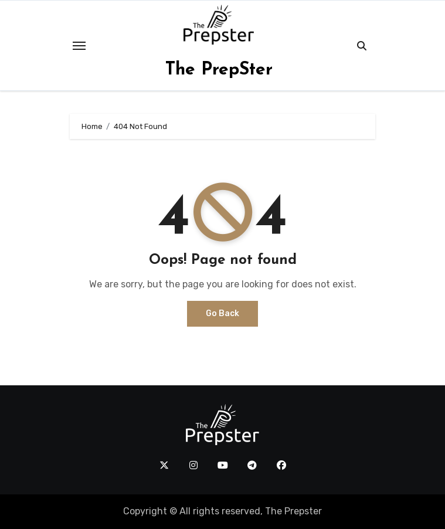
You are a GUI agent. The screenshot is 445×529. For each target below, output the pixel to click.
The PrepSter (219, 70)
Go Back (222, 313)
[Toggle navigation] (79, 46)
